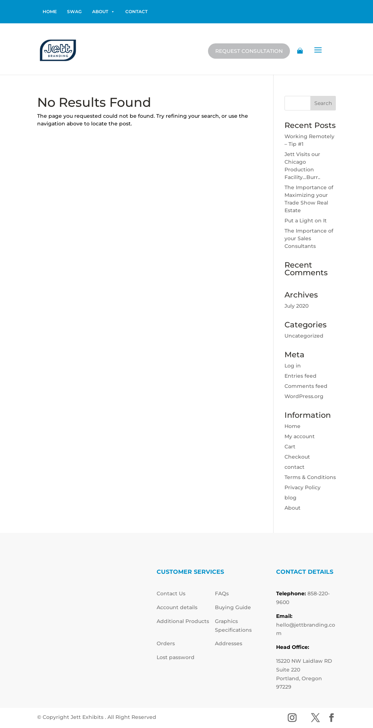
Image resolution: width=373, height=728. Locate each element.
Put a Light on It (305, 220)
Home (292, 426)
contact (136, 11)
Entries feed (300, 376)
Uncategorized (303, 335)
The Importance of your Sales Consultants (308, 238)
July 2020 (296, 306)
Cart (289, 446)
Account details (177, 607)
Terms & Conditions (310, 477)
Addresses (228, 643)
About (103, 11)
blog (290, 497)
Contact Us (171, 593)
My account (299, 436)
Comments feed (305, 386)
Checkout (297, 456)
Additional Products (183, 621)
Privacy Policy (302, 487)
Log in (292, 365)
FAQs (222, 593)
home (50, 11)
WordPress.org (303, 396)
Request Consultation (249, 51)
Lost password (176, 657)
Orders (166, 643)
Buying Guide (233, 607)
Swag (74, 11)
